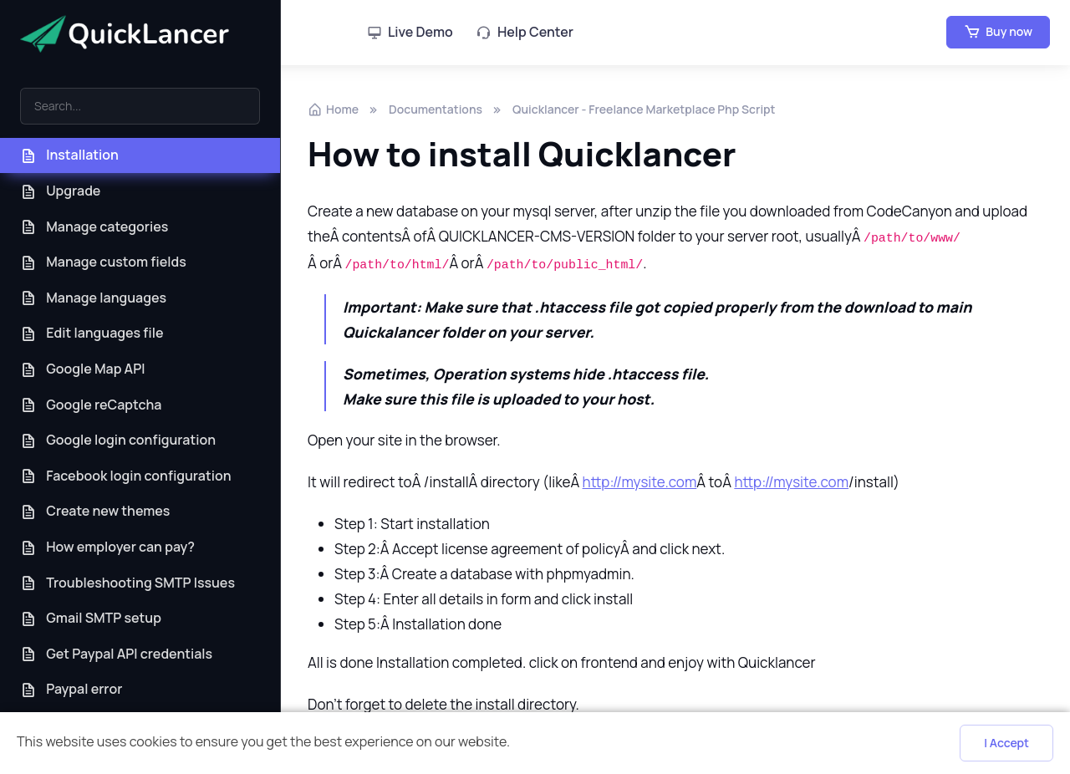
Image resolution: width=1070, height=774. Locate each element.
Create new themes (95, 511)
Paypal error (71, 689)
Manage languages (93, 298)
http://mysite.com (640, 481)
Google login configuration (118, 440)
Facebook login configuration (126, 476)
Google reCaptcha (90, 405)
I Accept (1006, 743)
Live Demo (410, 32)
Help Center (524, 32)
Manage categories (94, 227)
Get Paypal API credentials (116, 654)
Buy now (998, 31)
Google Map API (82, 369)
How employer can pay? (107, 547)
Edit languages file (92, 333)
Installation (69, 155)
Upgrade (60, 191)
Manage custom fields (103, 262)
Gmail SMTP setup (90, 618)
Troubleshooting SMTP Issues (127, 583)
